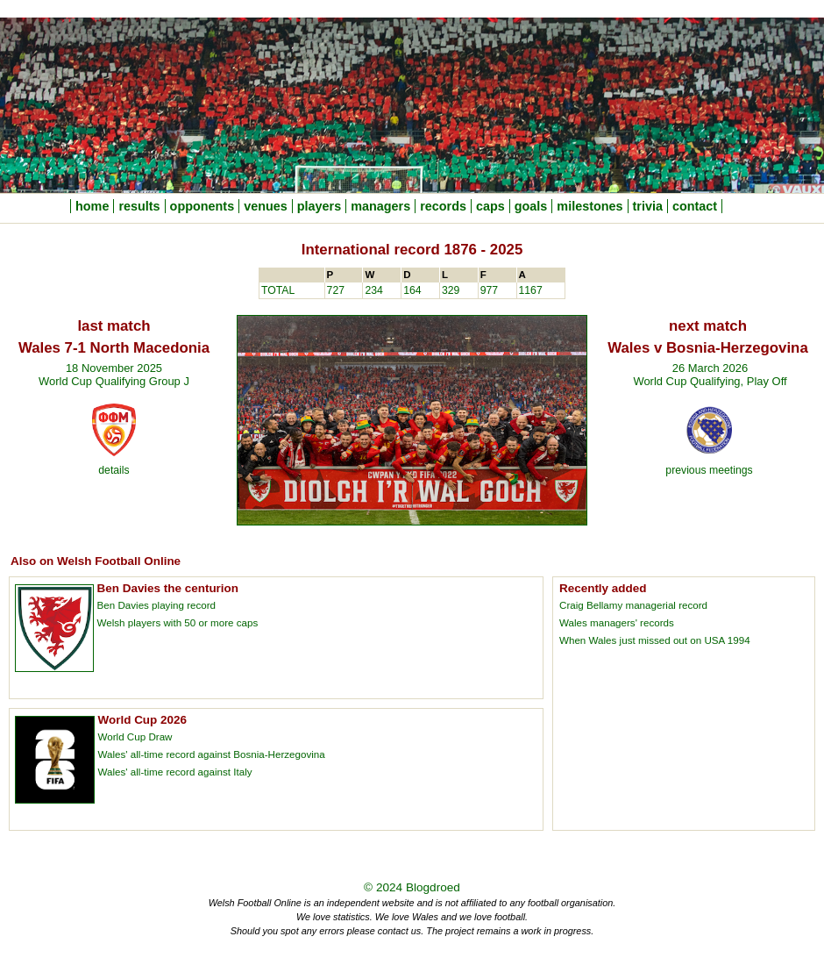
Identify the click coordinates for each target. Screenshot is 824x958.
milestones (589, 206)
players (319, 206)
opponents (202, 206)
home (92, 206)
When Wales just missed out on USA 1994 (654, 640)
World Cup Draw (135, 736)
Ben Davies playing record (157, 605)
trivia (648, 206)
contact (694, 206)
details (113, 470)
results (139, 206)
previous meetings (708, 470)
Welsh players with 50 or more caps (178, 622)
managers (380, 206)
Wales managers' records (616, 622)
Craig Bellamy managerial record (633, 605)
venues (266, 206)
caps (490, 206)
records (443, 206)
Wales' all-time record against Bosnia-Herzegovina (211, 754)
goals (531, 206)
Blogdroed (433, 887)
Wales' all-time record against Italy (175, 771)
